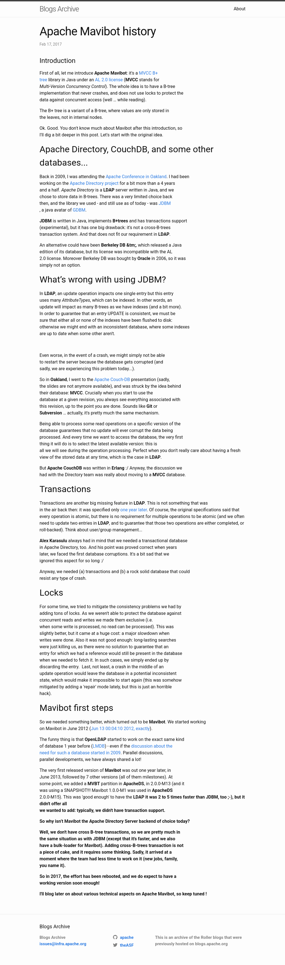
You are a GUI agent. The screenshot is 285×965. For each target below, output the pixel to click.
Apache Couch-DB (112, 379)
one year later (133, 509)
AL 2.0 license (109, 79)
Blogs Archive (59, 9)
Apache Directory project (94, 183)
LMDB (99, 746)
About (239, 8)
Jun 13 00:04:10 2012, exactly (120, 728)
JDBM (165, 203)
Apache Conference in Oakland (136, 176)
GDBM (79, 210)
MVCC (145, 73)
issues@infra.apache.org (63, 943)
